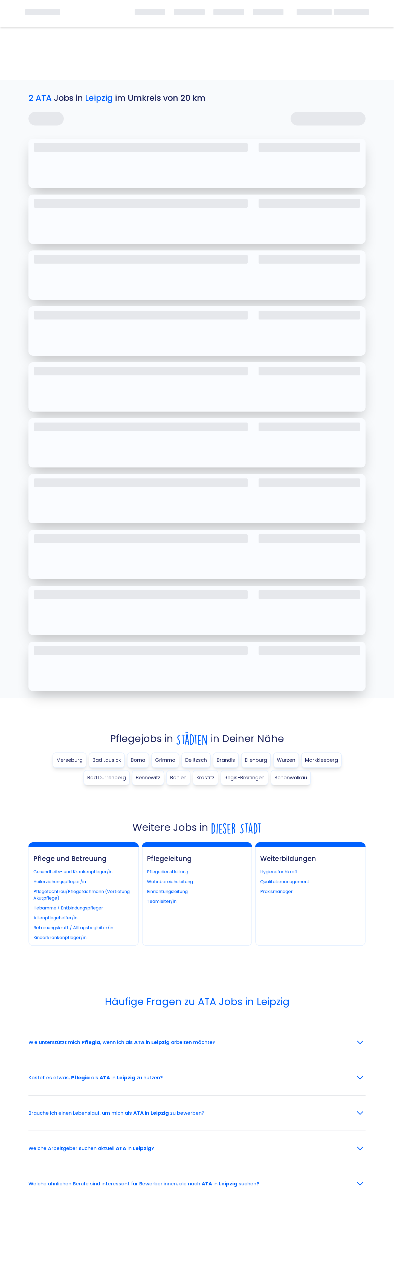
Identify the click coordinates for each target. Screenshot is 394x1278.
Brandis (226, 760)
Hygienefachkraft (279, 872)
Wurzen (286, 760)
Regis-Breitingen (244, 777)
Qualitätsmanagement (284, 881)
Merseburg (69, 760)
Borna (138, 760)
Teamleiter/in (161, 901)
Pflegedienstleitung (167, 872)
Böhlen (178, 777)
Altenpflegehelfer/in (55, 918)
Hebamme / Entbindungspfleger (68, 908)
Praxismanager (276, 891)
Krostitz (205, 777)
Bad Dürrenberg (106, 777)
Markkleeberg (321, 760)
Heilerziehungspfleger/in (59, 881)
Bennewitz (148, 777)
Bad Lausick (106, 760)
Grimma (165, 760)
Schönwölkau (290, 777)
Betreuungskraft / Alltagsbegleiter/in (73, 928)
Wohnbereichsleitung (170, 881)
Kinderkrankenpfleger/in (59, 937)
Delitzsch (196, 760)
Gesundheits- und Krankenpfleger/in (72, 872)
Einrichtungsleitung (167, 891)
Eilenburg (256, 760)
